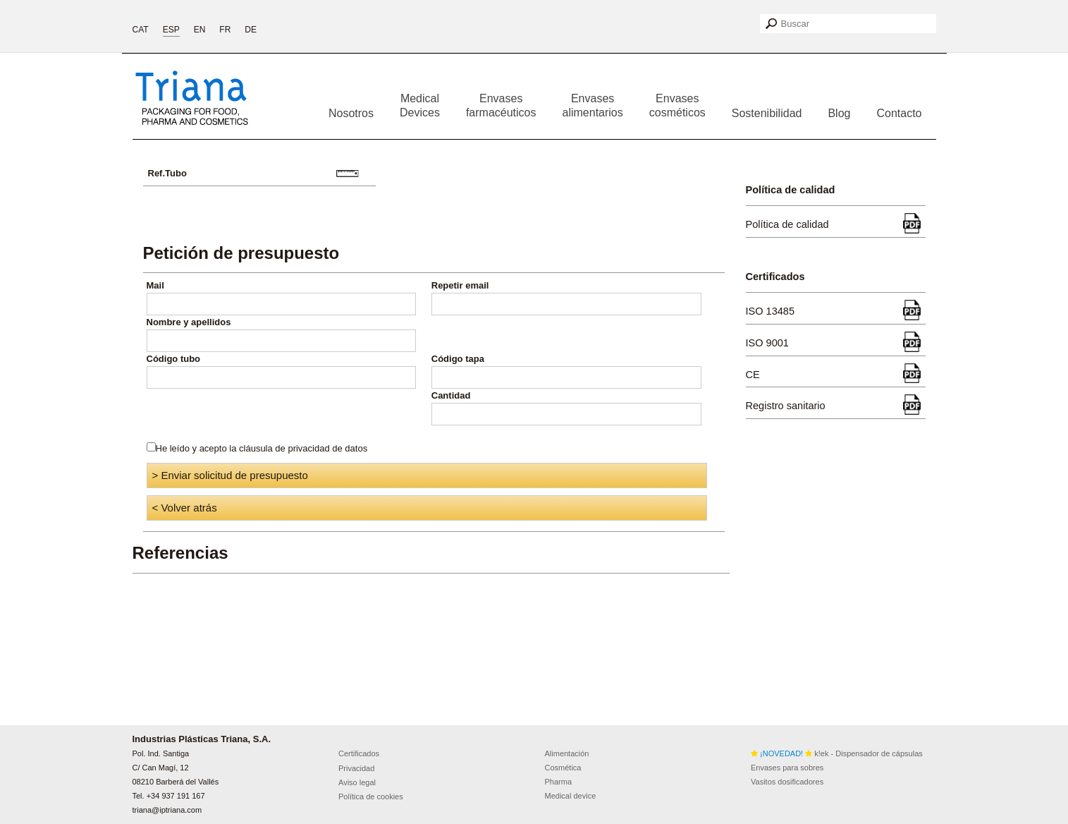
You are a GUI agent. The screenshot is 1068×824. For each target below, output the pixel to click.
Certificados (358, 753)
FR (225, 30)
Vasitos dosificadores (787, 781)
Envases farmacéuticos (501, 105)
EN (200, 30)
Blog (839, 113)
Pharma (558, 781)
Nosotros (351, 113)
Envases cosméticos (677, 105)
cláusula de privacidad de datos (303, 448)
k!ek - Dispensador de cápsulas (837, 753)
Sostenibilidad (767, 113)
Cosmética (563, 767)
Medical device (570, 796)
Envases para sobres (787, 767)
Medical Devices (420, 105)
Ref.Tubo (167, 173)
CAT (141, 30)
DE (251, 30)
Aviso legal (357, 782)
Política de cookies (370, 796)
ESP (171, 30)
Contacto (898, 113)
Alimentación (567, 753)
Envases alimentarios (593, 105)
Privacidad (356, 768)
